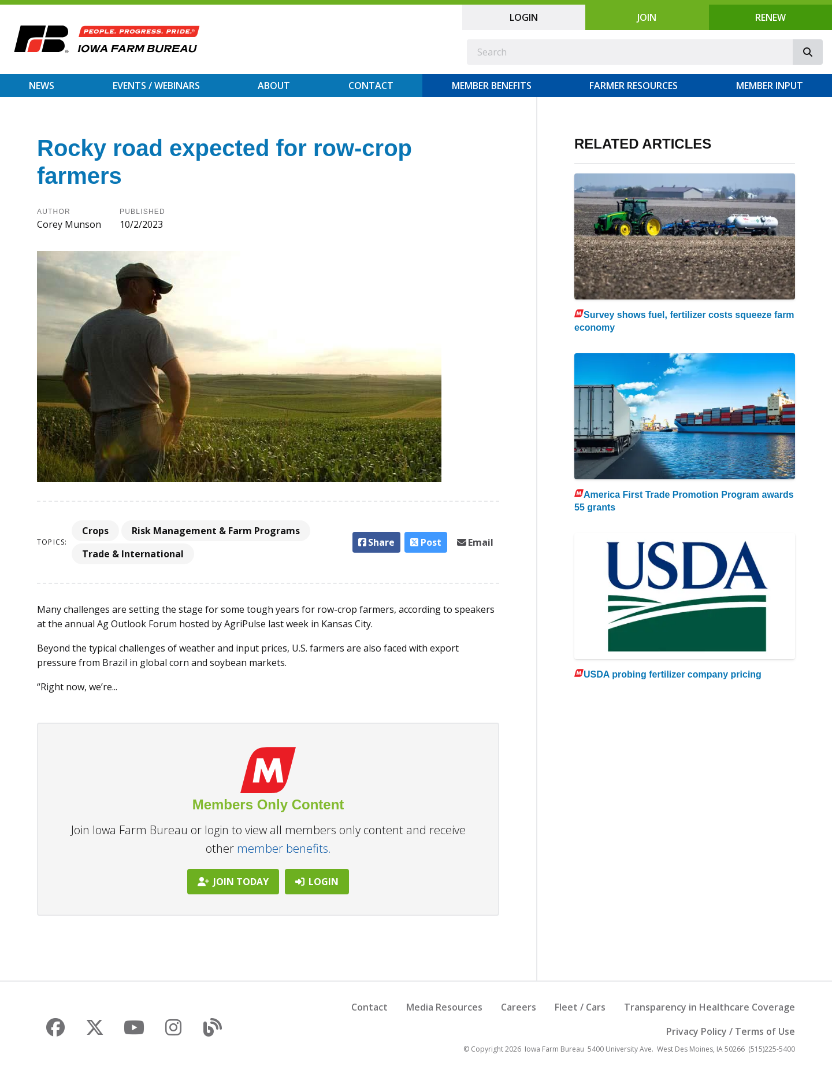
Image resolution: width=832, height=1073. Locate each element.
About (274, 85)
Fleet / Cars (580, 1007)
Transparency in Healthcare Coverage (709, 1007)
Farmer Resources (633, 85)
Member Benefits (492, 85)
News (41, 85)
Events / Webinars (156, 85)
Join (646, 17)
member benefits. (284, 848)
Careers (518, 1007)
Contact (370, 85)
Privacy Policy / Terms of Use (730, 1031)
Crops (95, 530)
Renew (770, 17)
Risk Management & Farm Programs (216, 530)
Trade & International (133, 553)
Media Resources (444, 1007)
